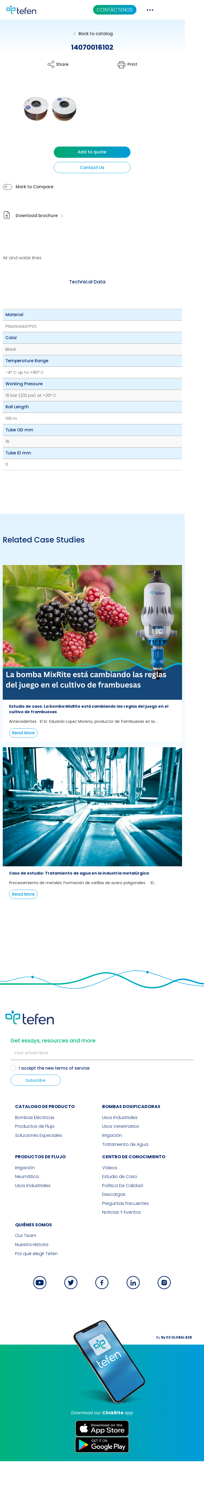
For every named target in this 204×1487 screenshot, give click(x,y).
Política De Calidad (122, 1212)
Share (67, 64)
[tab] (97, 282)
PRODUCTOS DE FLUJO (30, 1184)
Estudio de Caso (119, 1204)
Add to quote (102, 152)
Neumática (17, 1204)
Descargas (113, 1221)
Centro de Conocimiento (133, 1184)
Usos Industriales (120, 1145)
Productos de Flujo (25, 1154)
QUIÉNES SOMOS (23, 1251)
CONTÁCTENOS (146, 9)
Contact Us (102, 167)
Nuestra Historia (22, 1271)
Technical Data (97, 282)
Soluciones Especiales (28, 1163)
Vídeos (109, 1195)
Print (147, 64)
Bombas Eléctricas (25, 1145)
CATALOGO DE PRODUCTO (35, 1134)
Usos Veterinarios (120, 1154)
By (182, 1363)
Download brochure (37, 216)
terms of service (72, 1096)
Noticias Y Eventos (121, 1239)
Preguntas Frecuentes (125, 1230)
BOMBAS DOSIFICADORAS (131, 1134)
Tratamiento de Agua (125, 1172)
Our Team (16, 1262)
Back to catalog (105, 33)
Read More (23, 747)
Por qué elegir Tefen (26, 1280)
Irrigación (112, 1163)
